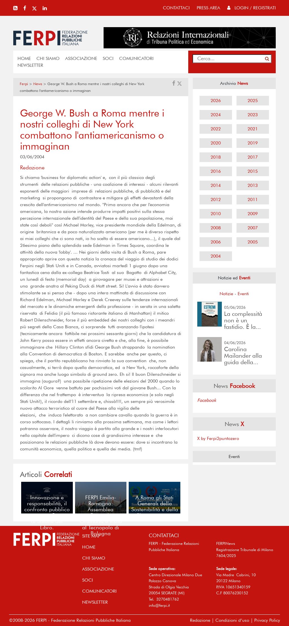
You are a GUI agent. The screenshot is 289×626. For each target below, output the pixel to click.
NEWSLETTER (30, 65)
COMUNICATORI (136, 58)
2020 (216, 143)
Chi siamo (48, 58)
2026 (216, 100)
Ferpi (24, 84)
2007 (253, 227)
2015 (253, 171)
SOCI (108, 58)
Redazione (200, 620)
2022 (216, 128)
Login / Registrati (251, 7)
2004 (216, 256)
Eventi (243, 293)
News (37, 84)
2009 (253, 213)
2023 (253, 114)
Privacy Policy (267, 620)
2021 (253, 128)
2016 (216, 171)
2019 (253, 143)
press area (208, 7)
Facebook (206, 400)
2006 (216, 242)
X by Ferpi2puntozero (218, 438)
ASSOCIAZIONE (81, 58)
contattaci (176, 7)
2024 (216, 114)
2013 (253, 185)
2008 (216, 227)
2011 (253, 199)
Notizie (226, 293)
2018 (216, 157)
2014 (216, 185)
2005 (253, 242)
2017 (253, 157)
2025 (253, 100)
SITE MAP (91, 536)
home (24, 58)
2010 (216, 213)
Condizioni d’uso (232, 620)
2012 (216, 199)
